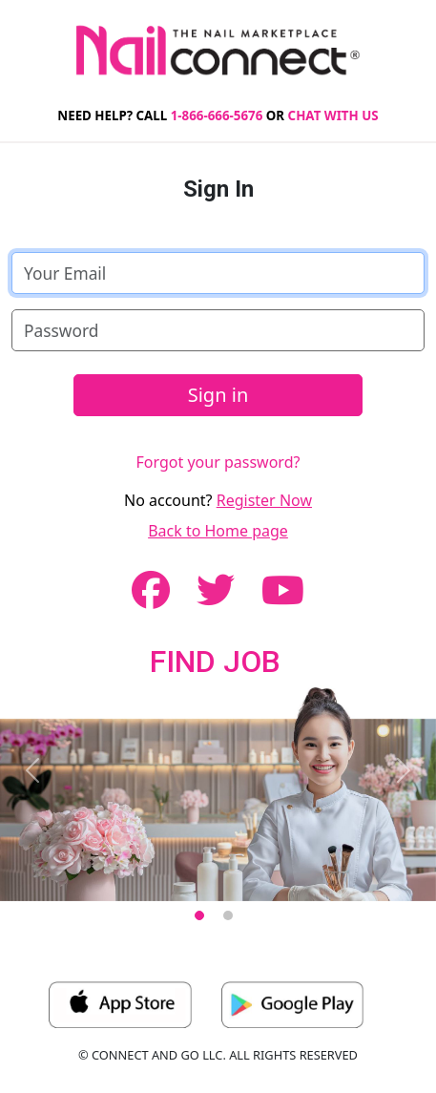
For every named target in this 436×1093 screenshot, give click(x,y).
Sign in (218, 395)
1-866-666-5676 (217, 115)
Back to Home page (218, 530)
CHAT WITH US (333, 115)
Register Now (264, 500)
